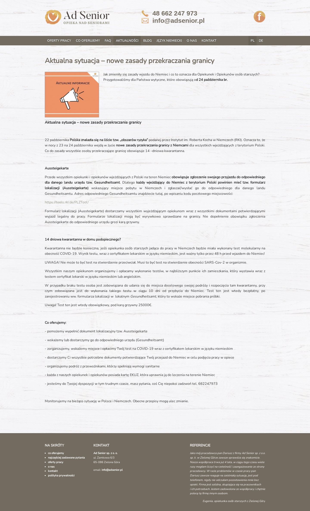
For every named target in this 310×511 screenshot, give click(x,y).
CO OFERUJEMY (88, 40)
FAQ (108, 40)
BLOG (147, 40)
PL (252, 40)
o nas (51, 467)
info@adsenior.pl (178, 20)
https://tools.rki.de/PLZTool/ (67, 202)
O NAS (192, 40)
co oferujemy (56, 453)
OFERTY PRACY (59, 40)
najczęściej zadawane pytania (66, 458)
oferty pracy (55, 462)
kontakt (53, 471)
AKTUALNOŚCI (127, 40)
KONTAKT (209, 40)
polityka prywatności (61, 475)
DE (261, 40)
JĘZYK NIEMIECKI (169, 40)
